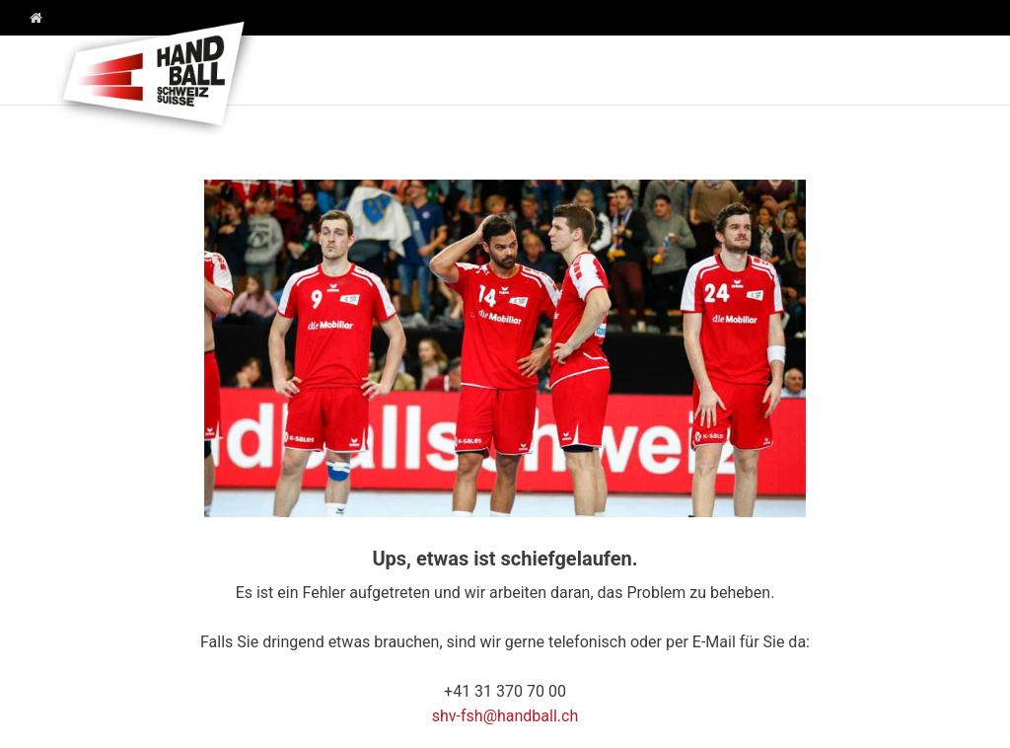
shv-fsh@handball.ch (505, 716)
